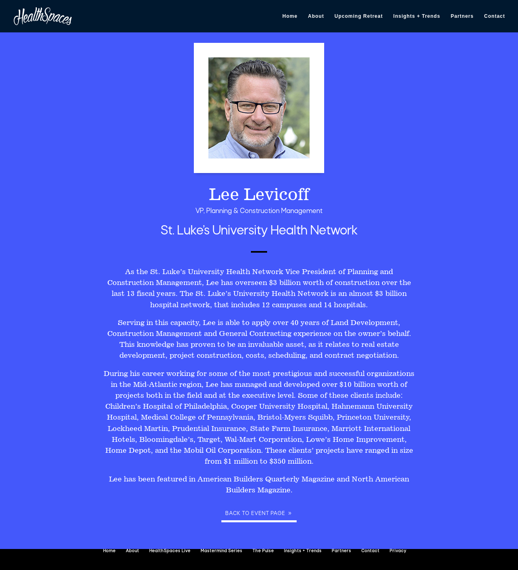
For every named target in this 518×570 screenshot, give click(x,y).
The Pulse (263, 551)
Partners (462, 16)
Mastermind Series (221, 551)
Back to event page (255, 513)
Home (289, 16)
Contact (494, 16)
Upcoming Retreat (359, 16)
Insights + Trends (416, 16)
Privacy (398, 551)
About (316, 16)
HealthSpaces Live (170, 551)
